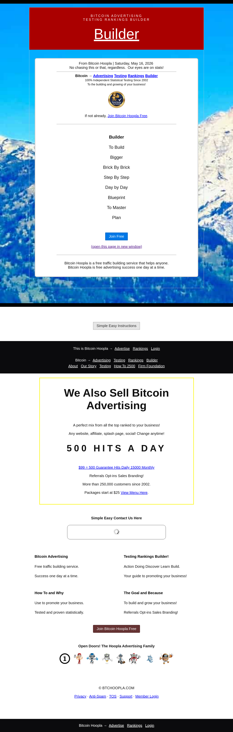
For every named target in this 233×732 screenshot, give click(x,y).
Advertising (103, 76)
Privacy (80, 696)
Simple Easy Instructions (117, 326)
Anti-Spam (97, 696)
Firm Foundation (151, 366)
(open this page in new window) (116, 247)
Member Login (147, 696)
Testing (120, 76)
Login (155, 349)
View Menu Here (134, 493)
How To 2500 (124, 366)
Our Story (88, 366)
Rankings (136, 76)
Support (126, 696)
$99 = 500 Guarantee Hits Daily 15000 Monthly (116, 467)
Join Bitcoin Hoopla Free (127, 116)
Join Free (116, 236)
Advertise (122, 349)
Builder (116, 34)
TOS (112, 696)
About (73, 366)
